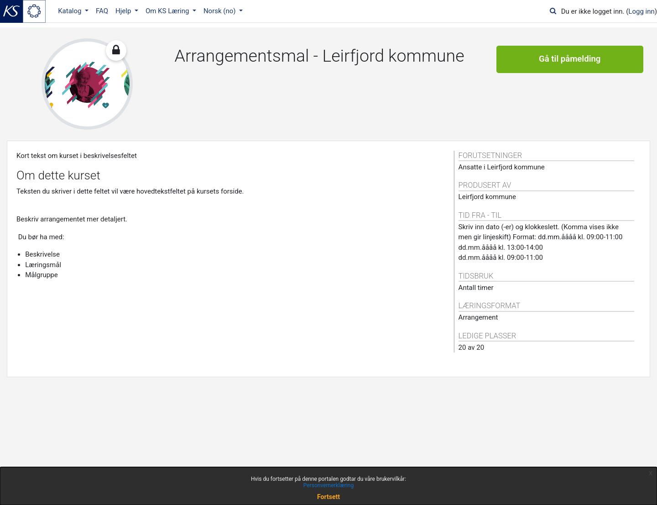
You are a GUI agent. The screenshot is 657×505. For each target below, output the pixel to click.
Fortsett (328, 496)
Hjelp (124, 11)
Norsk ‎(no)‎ (220, 11)
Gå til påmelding (569, 59)
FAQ (102, 11)
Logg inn (641, 11)
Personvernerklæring (328, 485)
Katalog (70, 11)
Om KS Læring (168, 11)
